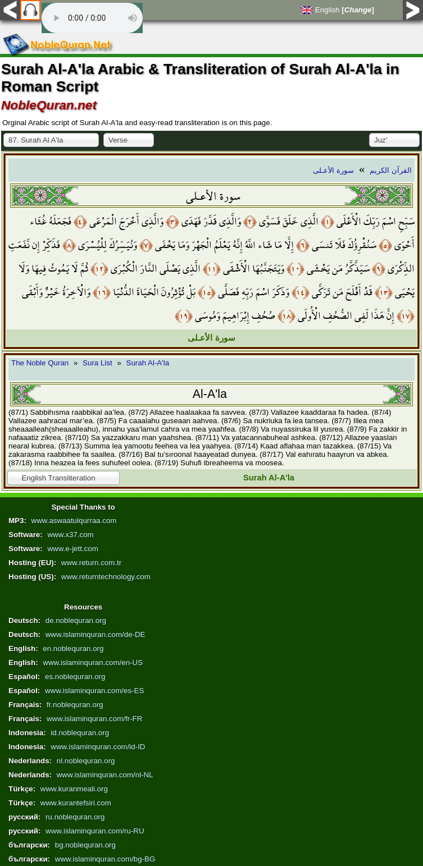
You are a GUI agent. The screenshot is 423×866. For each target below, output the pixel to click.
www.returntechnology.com (106, 576)
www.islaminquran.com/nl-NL (105, 775)
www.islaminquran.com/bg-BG (105, 859)
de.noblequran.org (76, 620)
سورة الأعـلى (333, 170)
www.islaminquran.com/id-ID (98, 747)
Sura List (97, 363)
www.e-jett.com (72, 548)
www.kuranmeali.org (74, 789)
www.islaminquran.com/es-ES (94, 690)
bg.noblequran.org (85, 845)
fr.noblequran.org (75, 704)
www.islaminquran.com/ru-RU (95, 831)
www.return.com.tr (91, 562)
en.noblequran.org (73, 648)
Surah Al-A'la (148, 363)
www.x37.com (70, 534)
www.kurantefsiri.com (75, 803)
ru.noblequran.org (75, 817)
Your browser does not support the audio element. (92, 18)
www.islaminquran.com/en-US (93, 662)
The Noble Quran (40, 363)
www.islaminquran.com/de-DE (95, 634)
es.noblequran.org (75, 676)
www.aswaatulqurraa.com (74, 520)
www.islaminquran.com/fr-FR (94, 718)
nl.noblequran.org (86, 761)
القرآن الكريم (391, 170)
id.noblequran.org (80, 732)
